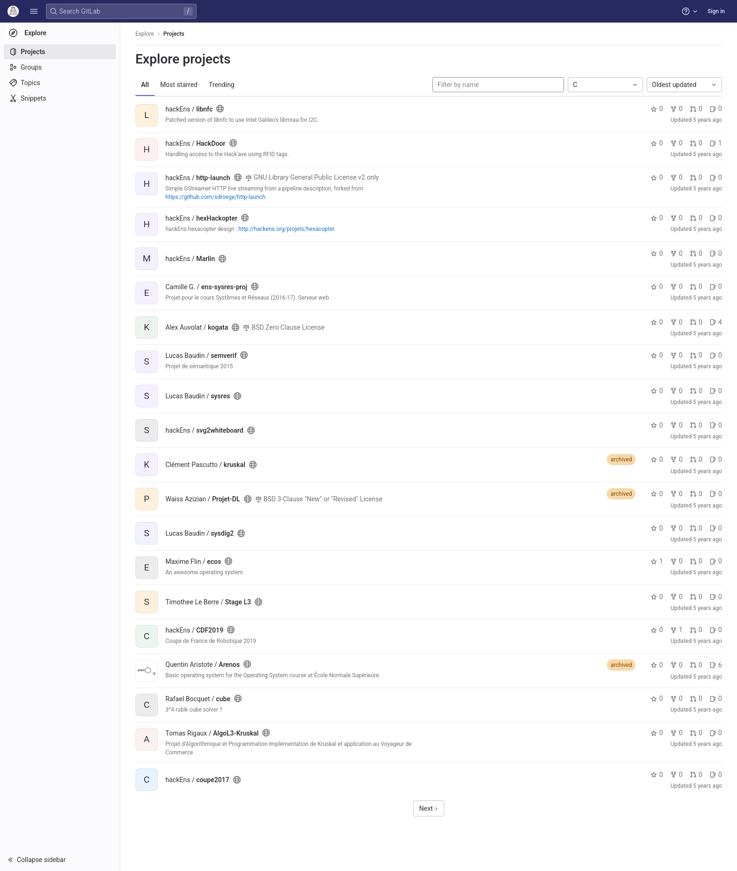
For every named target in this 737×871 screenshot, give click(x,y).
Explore (144, 34)
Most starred (179, 84)
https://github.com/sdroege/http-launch (215, 197)
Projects (174, 34)
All (145, 84)
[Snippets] (60, 98)
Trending (222, 84)
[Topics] (60, 82)
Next (428, 808)
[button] (33, 11)
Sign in (716, 11)
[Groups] (60, 67)
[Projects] (60, 51)
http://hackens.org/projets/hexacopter (286, 229)
